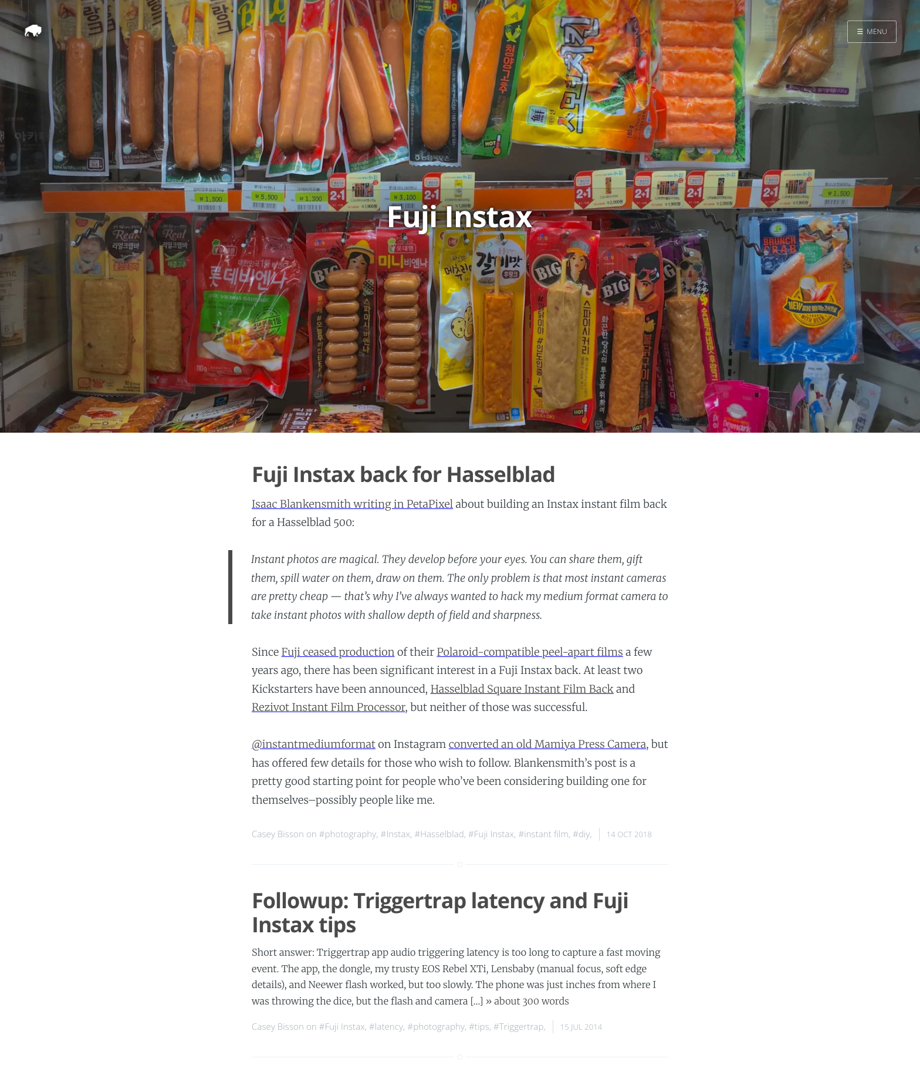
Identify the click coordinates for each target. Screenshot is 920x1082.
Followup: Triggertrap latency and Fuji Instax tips (440, 912)
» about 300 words (527, 1001)
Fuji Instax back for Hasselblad (403, 474)
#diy (581, 834)
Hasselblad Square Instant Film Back (522, 689)
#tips (479, 1027)
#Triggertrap (518, 1027)
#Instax (395, 834)
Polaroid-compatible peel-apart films (530, 652)
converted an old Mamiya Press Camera (547, 744)
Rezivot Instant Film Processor (328, 707)
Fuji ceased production (338, 652)
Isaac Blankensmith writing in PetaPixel (352, 504)
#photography (348, 834)
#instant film (543, 834)
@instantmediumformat (314, 744)
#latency (386, 1027)
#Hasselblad (439, 834)
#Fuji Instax (491, 834)
